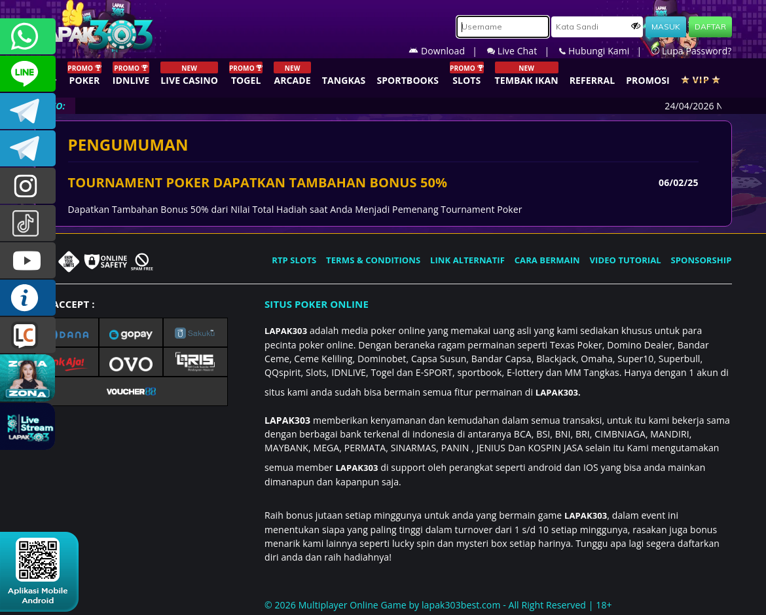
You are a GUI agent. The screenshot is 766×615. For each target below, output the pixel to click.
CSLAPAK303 (28, 74)
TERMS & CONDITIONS (373, 260)
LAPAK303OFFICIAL (28, 111)
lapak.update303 (28, 186)
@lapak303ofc (28, 223)
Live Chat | (523, 51)
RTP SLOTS (294, 260)
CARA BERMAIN (547, 260)
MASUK (665, 26)
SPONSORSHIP (700, 260)
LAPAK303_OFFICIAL (28, 148)
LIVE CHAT (28, 335)
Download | (448, 51)
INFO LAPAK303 (28, 298)
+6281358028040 (28, 36)
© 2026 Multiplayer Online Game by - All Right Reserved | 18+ (438, 605)
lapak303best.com (461, 605)
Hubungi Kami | (605, 51)
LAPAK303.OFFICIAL (28, 260)
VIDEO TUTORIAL (625, 260)
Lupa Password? (691, 51)
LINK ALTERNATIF (467, 260)
